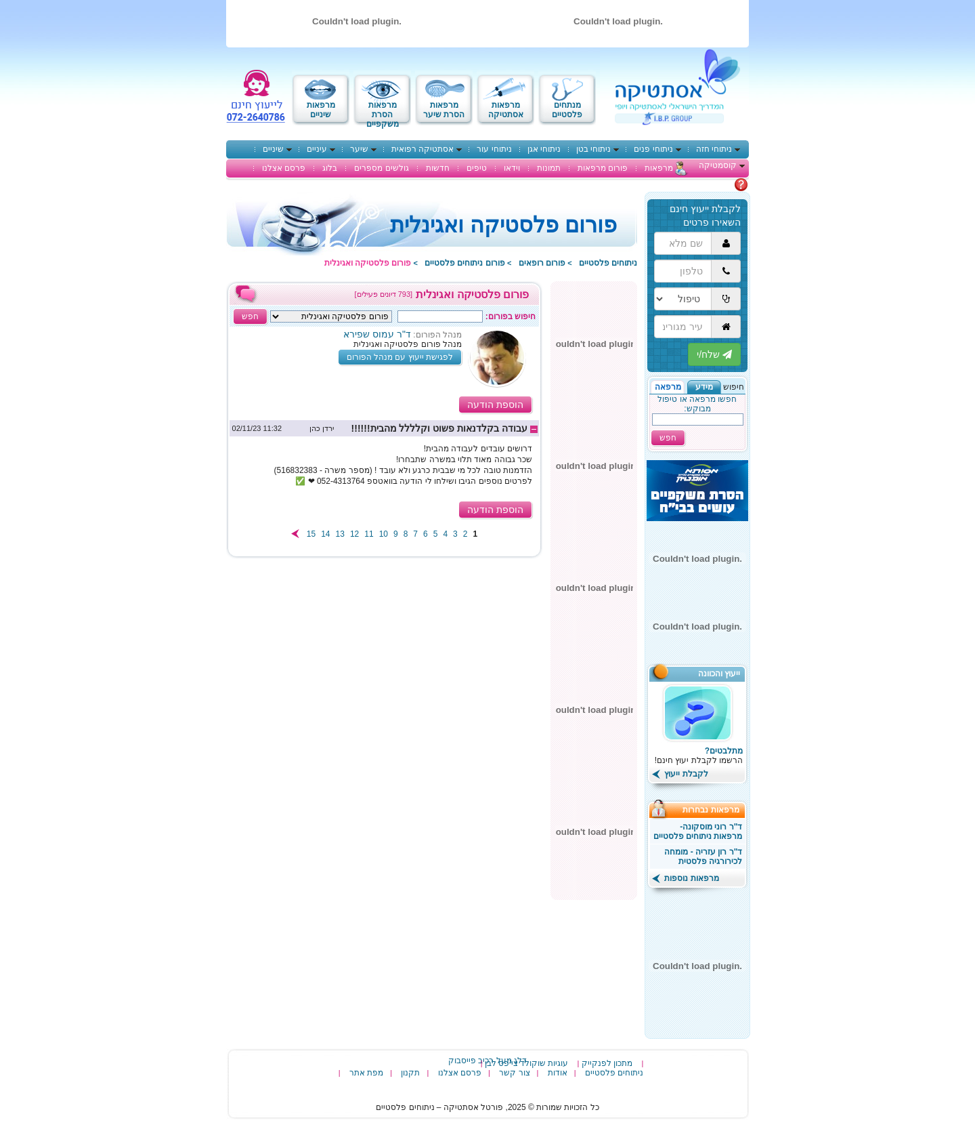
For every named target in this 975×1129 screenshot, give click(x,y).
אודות (557, 1072)
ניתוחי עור (494, 149)
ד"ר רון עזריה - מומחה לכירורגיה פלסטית (703, 856)
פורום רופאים (542, 263)
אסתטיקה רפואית (422, 149)
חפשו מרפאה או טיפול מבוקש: (697, 403)
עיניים (317, 149)
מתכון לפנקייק (607, 1063)
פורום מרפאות (603, 168)
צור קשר (514, 1072)
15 (311, 534)
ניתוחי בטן (593, 149)
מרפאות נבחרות (715, 810)
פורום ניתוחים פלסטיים (465, 263)
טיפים (477, 168)
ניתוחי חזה (714, 149)
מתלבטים (716, 184)
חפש (667, 438)
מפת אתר (366, 1072)
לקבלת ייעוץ (680, 774)
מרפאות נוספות (685, 878)
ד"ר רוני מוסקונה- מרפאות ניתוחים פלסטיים (698, 831)
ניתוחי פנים (653, 149)
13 (340, 534)
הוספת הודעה (495, 404)
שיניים (273, 149)
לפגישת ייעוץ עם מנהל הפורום (400, 357)
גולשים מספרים (381, 168)
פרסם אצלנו (283, 168)
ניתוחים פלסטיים (608, 263)
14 (325, 534)
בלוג (329, 168)
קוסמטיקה (718, 165)
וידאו (512, 168)
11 (368, 534)
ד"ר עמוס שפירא (377, 334)
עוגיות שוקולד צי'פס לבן (526, 1063)
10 (383, 534)
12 (354, 534)
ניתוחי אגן (544, 149)
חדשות (438, 168)
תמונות (549, 168)
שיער (359, 149)
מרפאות (659, 168)
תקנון (410, 1072)
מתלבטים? (724, 751)
